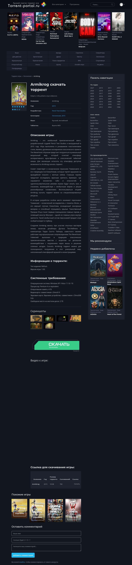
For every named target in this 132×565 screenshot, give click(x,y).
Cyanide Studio (113, 166)
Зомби (92, 118)
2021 (92, 104)
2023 (92, 99)
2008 (109, 96)
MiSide (24, 39)
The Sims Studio (96, 188)
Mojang (110, 171)
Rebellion (111, 169)
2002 (118, 91)
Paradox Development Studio (113, 187)
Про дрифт (94, 139)
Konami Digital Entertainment (113, 178)
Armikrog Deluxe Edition (37, 509)
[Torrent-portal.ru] (27, 4)
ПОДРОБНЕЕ (19, 513)
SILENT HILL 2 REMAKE (117, 38)
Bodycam (82, 47)
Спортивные (111, 278)
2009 (109, 93)
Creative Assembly (97, 231)
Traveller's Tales (113, 227)
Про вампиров (95, 131)
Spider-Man (94, 123)
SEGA (110, 211)
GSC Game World (96, 159)
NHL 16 (73, 511)
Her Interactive (95, 217)
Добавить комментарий (23, 555)
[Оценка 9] (17, 109)
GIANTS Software (114, 233)
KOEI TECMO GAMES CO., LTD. (96, 165)
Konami (110, 198)
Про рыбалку (95, 134)
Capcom (93, 177)
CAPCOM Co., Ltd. (96, 180)
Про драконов (95, 137)
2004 (109, 107)
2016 (101, 96)
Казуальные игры (95, 312)
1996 (118, 107)
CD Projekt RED (113, 217)
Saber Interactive (114, 182)
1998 (118, 102)
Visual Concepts (113, 200)
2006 (109, 102)
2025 (92, 93)
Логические (27, 76)
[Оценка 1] (13, 107)
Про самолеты (113, 145)
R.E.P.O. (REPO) (12, 35)
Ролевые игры (94, 280)
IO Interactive (113, 203)
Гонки (105, 35)
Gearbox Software (114, 230)
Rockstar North (95, 172)
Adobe (92, 169)
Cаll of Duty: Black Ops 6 (68, 35)
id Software (94, 228)
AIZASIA (93, 314)
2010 (109, 91)
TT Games (111, 219)
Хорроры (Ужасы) (112, 312)
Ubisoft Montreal (96, 161)
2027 (92, 88)
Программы (74, 4)
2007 (109, 99)
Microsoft (93, 194)
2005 (109, 104)
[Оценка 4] (19, 107)
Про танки (94, 129)
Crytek (110, 192)
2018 (101, 91)
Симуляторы (26, 32)
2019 (101, 88)
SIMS (92, 126)
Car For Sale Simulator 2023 (41, 42)
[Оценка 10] (19, 109)
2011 (109, 88)
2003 (118, 88)
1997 (118, 104)
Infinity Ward (112, 195)
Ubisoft (92, 175)
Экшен (9, 32)
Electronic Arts (113, 158)
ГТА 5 (55, 511)
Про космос (94, 145)
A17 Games (112, 225)
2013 (101, 104)
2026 (92, 91)
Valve (92, 225)
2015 (54, 106)
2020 (92, 107)
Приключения (27, 35)
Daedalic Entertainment (113, 162)
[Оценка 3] (17, 107)
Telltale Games (95, 185)
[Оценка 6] (24, 107)
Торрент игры (16, 76)
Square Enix (94, 191)
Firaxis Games (113, 174)
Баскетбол (94, 120)
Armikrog (19, 508)
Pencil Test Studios (58, 111)
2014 (101, 102)
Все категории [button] (58, 4)
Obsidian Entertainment (95, 221)
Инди (23, 37)
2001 (118, 93)
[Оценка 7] (13, 109)
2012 (101, 107)
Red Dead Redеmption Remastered (54, 36)
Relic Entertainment (115, 222)
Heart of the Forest (114, 314)
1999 (118, 99)
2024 (92, 96)
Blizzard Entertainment (95, 208)
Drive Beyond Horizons (102, 38)
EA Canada (94, 183)
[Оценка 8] (15, 109)
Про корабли (95, 142)
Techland (111, 206)
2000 (118, 96)
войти (22, 562)
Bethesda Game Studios (96, 213)
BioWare (93, 205)
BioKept (93, 282)
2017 (101, 93)
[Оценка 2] (15, 107)
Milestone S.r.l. (95, 202)
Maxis (92, 196)
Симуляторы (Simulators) (40, 38)
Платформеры (111, 280)
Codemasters (95, 199)
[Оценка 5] (21, 107)
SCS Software (112, 208)
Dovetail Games (113, 214)
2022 (92, 102)
